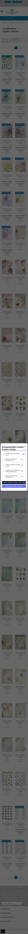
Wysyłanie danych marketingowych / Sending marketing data (13, 471)
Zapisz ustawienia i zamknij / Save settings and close (14, 482)
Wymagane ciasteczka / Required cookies (12, 454)
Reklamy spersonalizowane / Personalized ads (11, 476)
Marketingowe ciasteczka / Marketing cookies (11, 460)
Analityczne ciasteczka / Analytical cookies (12, 465)
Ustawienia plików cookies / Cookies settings (13, 448)
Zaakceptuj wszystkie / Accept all (14, 486)
